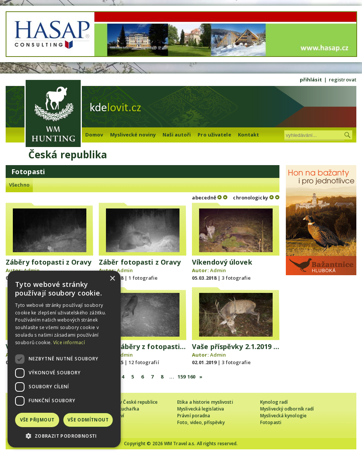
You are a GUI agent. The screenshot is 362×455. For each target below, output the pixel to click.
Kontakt (248, 134)
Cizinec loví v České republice (126, 402)
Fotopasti (270, 422)
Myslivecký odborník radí (287, 409)
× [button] (112, 279)
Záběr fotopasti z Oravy (140, 262)
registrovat (342, 79)
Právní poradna (193, 415)
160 (191, 376)
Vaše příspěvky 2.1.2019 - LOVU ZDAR (255, 346)
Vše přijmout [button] (37, 420)
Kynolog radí (274, 402)
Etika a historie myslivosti (205, 402)
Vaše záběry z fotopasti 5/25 (147, 346)
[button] (64, 436)
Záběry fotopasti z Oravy (48, 262)
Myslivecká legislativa (200, 409)
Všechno (19, 184)
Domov (94, 134)
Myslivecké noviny (133, 134)
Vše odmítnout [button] (88, 420)
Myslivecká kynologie (283, 415)
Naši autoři (177, 134)
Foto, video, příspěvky (201, 422)
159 (182, 376)
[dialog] (64, 359)
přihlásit (311, 79)
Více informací (69, 342)
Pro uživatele (214, 134)
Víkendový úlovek (222, 262)
